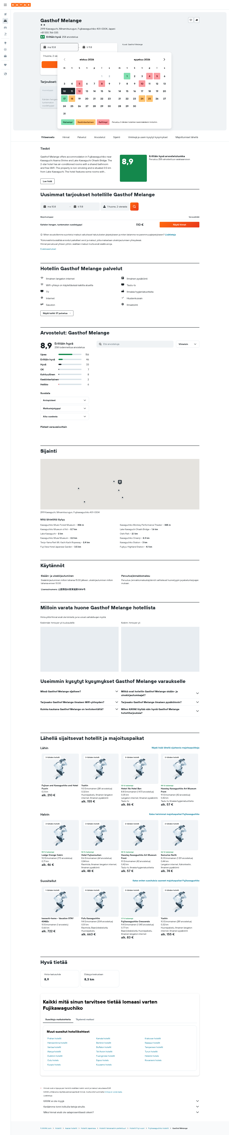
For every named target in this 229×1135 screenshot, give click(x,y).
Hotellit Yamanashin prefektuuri (112, 1128)
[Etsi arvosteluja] (137, 344)
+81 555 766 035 (49, 32)
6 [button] (87, 83)
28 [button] (94, 106)
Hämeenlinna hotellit (57, 1042)
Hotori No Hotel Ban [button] (131, 788)
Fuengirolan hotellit (105, 1056)
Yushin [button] (84, 785)
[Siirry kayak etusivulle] (21, 5)
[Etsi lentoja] (5, 14)
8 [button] (102, 83)
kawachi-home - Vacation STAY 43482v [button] (58, 920)
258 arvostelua (70, 36)
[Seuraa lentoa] (5, 49)
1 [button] (101, 76)
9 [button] (109, 83)
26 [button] (79, 106)
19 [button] (79, 98)
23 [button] (109, 98)
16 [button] (109, 91)
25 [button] (71, 106)
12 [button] (79, 91)
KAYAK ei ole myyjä (121, 1101)
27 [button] (87, 106)
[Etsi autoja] (5, 27)
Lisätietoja (170, 234)
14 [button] (94, 91)
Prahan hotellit (54, 1038)
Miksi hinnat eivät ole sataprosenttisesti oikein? (121, 1112)
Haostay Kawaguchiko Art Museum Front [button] (178, 790)
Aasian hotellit (71, 1128)
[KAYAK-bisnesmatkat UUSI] (5, 56)
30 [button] (109, 106)
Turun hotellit (151, 1051)
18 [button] (72, 98)
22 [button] (101, 98)
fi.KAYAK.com (45, 1128)
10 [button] (64, 91)
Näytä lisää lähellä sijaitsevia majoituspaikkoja (175, 747)
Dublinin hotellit (55, 1056)
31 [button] (64, 113)
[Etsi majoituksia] (5, 21)
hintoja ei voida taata (113, 1092)
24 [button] (64, 106)
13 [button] (87, 91)
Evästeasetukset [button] (48, 249)
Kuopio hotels (53, 1064)
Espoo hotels (102, 1060)
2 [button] (109, 76)
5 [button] (79, 83)
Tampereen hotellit (154, 1047)
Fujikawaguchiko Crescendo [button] (135, 921)
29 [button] (101, 106)
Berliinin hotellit (103, 1042)
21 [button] (94, 98)
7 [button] (94, 83)
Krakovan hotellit (153, 1038)
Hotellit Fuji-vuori (137, 1128)
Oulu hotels (52, 1060)
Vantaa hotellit (54, 1047)
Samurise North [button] (169, 855)
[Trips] (5, 65)
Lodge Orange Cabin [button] (52, 855)
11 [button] (72, 91)
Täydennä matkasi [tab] (85, 1019)
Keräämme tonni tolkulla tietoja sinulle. (121, 1106)
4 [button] (72, 83)
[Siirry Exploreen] (5, 43)
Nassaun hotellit (152, 1042)
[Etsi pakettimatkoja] (5, 34)
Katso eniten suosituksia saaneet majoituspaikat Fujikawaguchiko (166, 880)
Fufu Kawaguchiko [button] (90, 918)
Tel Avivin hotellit (104, 1051)
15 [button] (102, 91)
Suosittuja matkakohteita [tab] (58, 1019)
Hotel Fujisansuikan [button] (91, 855)
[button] (5, 4)
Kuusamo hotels (103, 1064)
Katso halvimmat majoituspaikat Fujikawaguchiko (174, 814)
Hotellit (58, 1128)
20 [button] (86, 98)
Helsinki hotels (152, 1056)
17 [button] (64, 98)
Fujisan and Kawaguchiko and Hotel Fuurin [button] (60, 787)
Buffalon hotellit (103, 1047)
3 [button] (64, 83)
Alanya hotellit (54, 1051)
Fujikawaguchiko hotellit (158, 1128)
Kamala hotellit (103, 1038)
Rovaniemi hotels (153, 1060)
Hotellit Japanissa (88, 1128)
